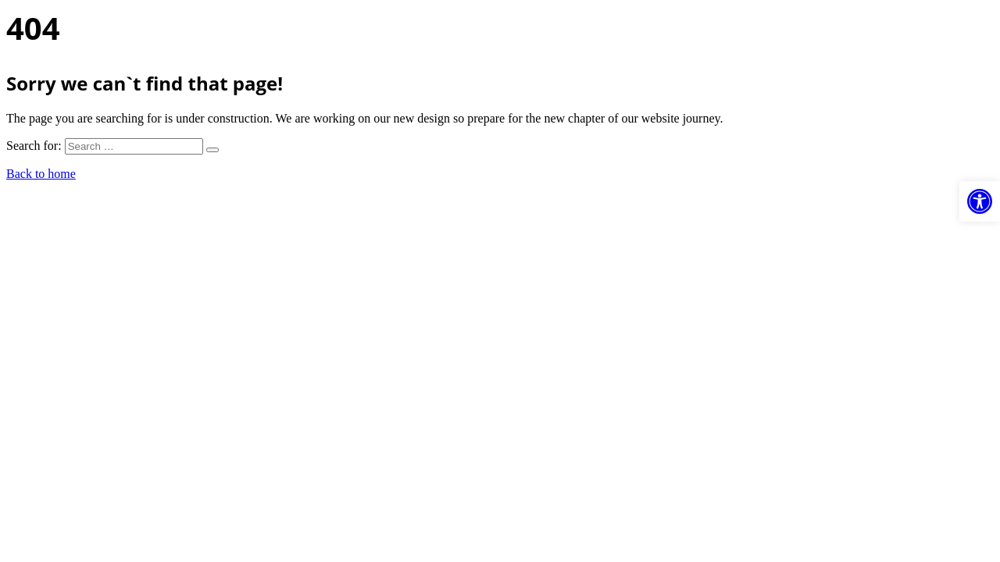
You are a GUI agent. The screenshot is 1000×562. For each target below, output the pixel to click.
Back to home (41, 173)
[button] (979, 201)
